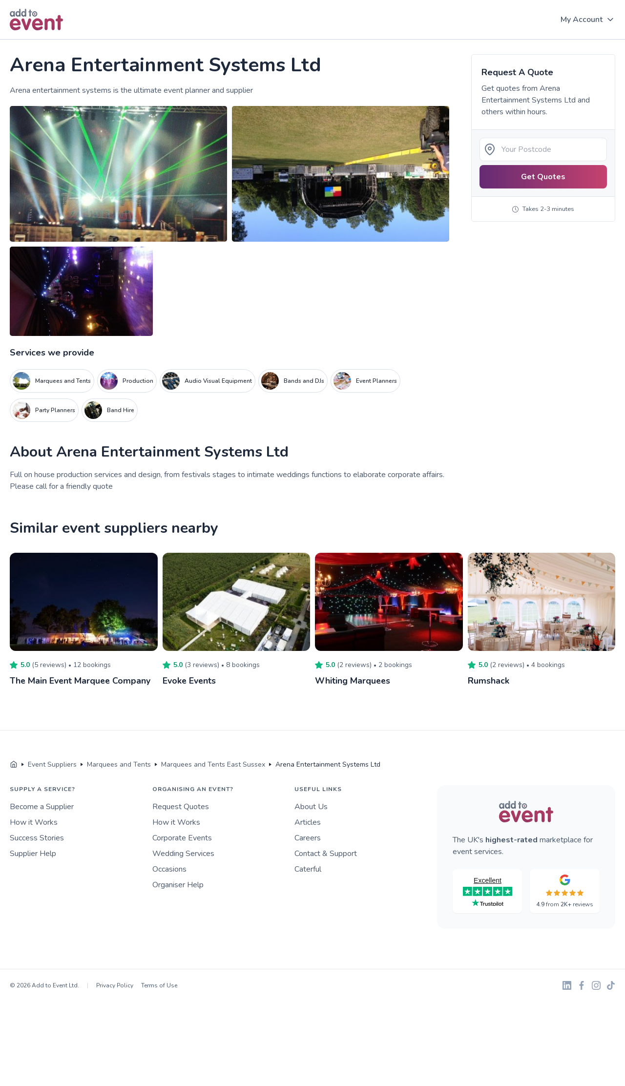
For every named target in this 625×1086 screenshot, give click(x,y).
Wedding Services (183, 853)
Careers (307, 837)
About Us (311, 806)
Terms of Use (159, 985)
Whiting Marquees (353, 681)
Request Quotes (180, 806)
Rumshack (488, 681)
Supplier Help (33, 853)
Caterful (307, 868)
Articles (307, 821)
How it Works (34, 821)
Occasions (169, 868)
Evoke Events (190, 681)
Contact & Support (325, 853)
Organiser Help (178, 884)
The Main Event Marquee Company (81, 681)
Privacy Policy (114, 985)
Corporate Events (182, 837)
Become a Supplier (42, 806)
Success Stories (37, 837)
